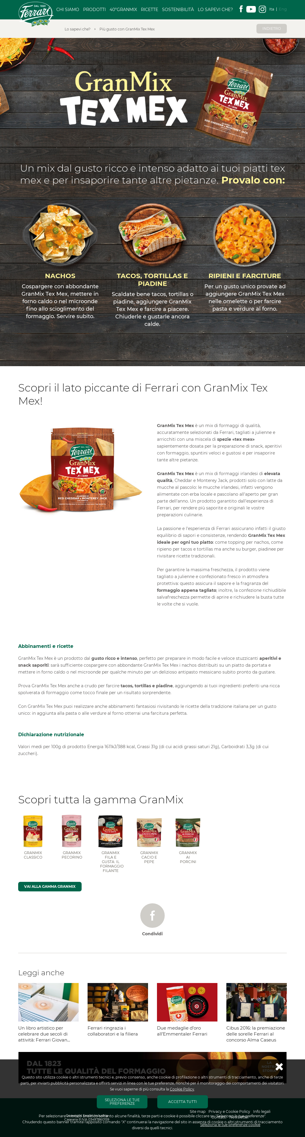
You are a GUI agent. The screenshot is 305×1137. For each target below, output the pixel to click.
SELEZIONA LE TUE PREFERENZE (122, 1102)
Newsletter (239, 1117)
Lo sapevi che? (215, 9)
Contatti (218, 1117)
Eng (283, 9)
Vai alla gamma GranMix (50, 886)
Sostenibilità (178, 9)
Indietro (271, 28)
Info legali (261, 1111)
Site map (198, 1111)
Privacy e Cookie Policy (229, 1111)
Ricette (149, 9)
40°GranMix (123, 9)
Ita (271, 9)
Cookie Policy (182, 1089)
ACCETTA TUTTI (182, 1101)
